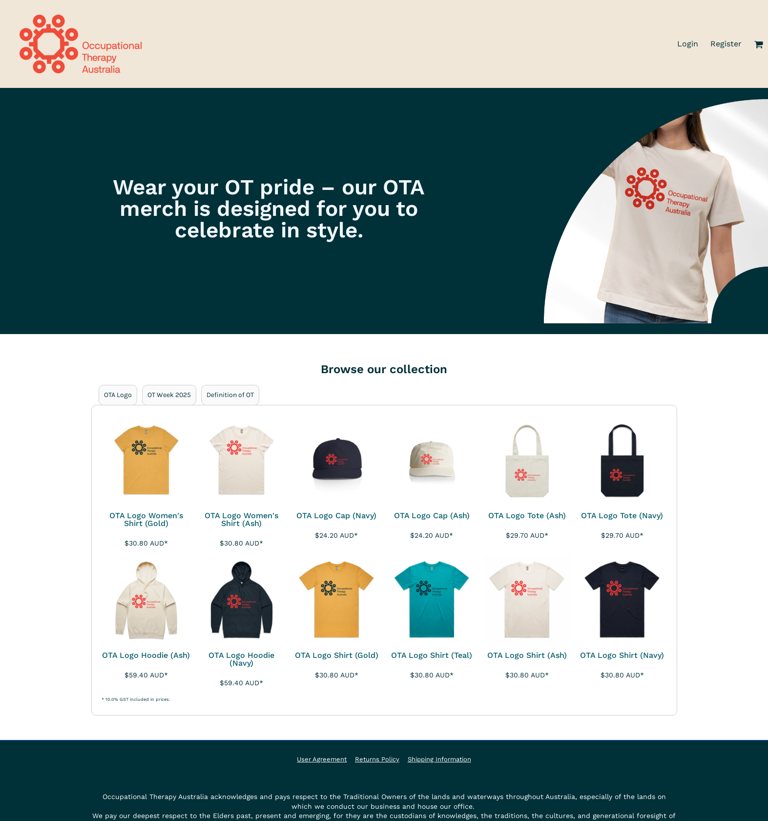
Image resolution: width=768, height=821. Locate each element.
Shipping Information (439, 759)
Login (687, 43)
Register (726, 43)
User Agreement (322, 759)
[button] (758, 44)
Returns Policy (377, 759)
